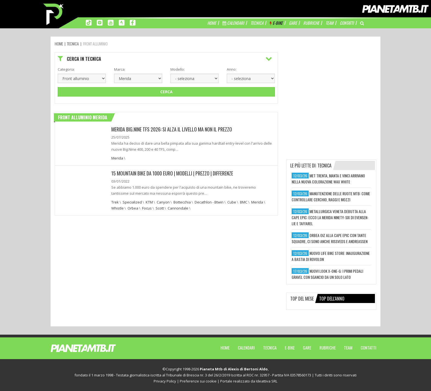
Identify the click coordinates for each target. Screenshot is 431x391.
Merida (117, 158)
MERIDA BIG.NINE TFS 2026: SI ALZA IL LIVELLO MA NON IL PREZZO (171, 129)
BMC (243, 202)
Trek (115, 202)
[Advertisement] (331, 86)
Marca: (119, 69)
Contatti (368, 348)
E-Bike (290, 348)
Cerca (166, 91)
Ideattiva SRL (266, 381)
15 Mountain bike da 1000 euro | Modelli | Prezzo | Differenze (172, 173)
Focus (147, 208)
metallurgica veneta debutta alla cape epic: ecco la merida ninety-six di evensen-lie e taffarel (330, 217)
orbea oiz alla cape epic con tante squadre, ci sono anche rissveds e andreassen (330, 238)
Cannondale (178, 208)
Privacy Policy (165, 381)
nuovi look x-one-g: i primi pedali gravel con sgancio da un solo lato (327, 274)
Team (348, 348)
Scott (160, 208)
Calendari (246, 348)
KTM (149, 202)
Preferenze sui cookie (198, 381)
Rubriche (327, 348)
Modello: (177, 69)
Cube (231, 202)
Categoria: (66, 69)
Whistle (117, 208)
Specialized (132, 202)
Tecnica (270, 348)
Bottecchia (182, 202)
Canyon (163, 202)
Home (225, 348)
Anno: (231, 69)
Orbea (133, 208)
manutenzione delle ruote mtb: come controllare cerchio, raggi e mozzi (331, 196)
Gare (307, 348)
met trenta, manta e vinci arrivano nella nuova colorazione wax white (328, 179)
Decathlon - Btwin (209, 202)
